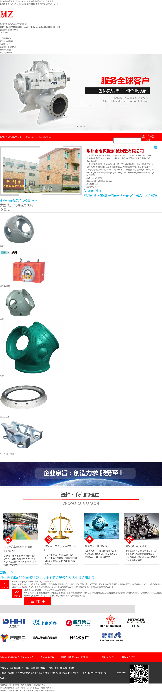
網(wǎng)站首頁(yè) (8, 35)
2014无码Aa (35, 690)
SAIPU (3, 678)
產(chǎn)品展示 (6, 41)
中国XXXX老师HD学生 (9, 690)
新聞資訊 (4, 44)
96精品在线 (50, 690)
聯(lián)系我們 (6, 52)
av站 (43, 690)
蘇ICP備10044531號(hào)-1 (95, 672)
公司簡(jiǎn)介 (6, 38)
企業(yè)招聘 (5, 50)
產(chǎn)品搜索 (148, 137)
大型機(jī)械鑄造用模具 (16, 205)
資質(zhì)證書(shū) (8, 47)
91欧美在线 (24, 690)
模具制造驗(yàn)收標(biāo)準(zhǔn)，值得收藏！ (32, 581)
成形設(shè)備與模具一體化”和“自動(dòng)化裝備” (45, 590)
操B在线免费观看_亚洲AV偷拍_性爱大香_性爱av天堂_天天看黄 (26, 1)
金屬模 (5, 210)
